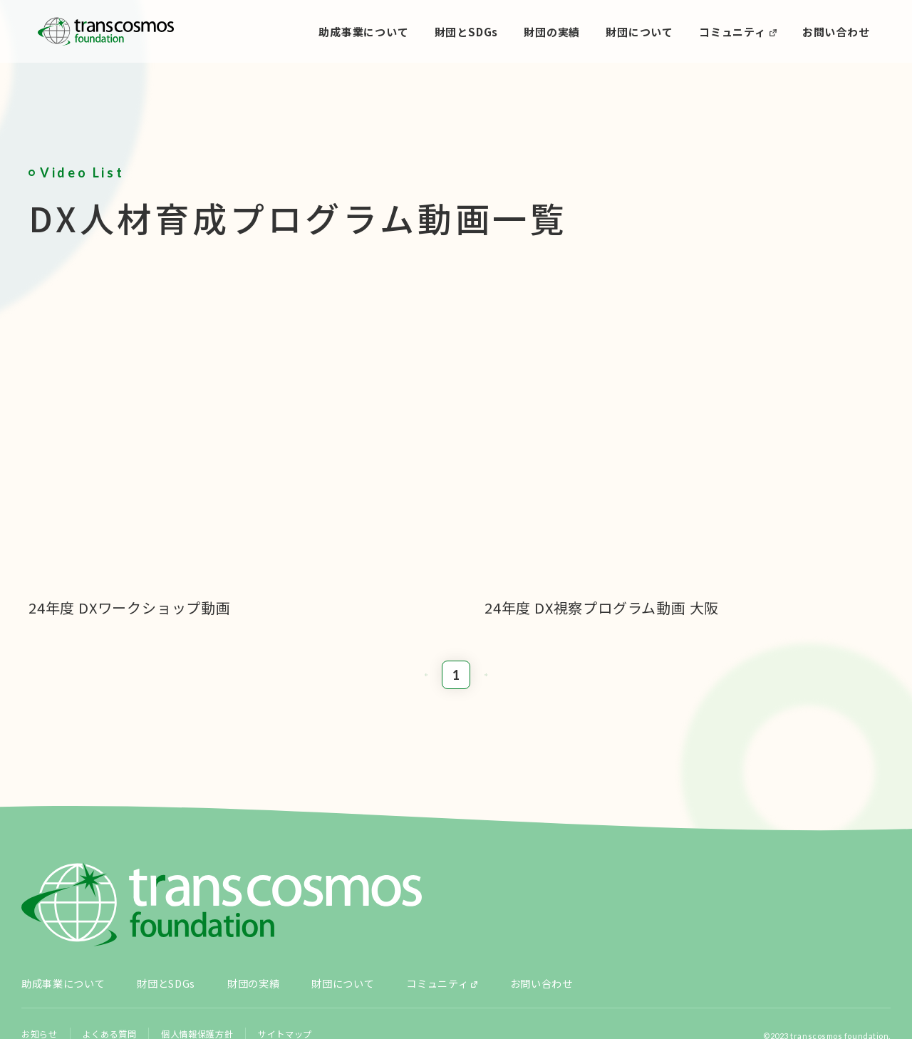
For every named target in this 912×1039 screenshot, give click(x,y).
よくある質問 (112, 975)
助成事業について (363, 31)
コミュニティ (732, 31)
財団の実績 (552, 31)
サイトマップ (293, 975)
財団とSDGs (467, 31)
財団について (639, 31)
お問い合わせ (836, 31)
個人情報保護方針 (203, 975)
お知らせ (40, 975)
